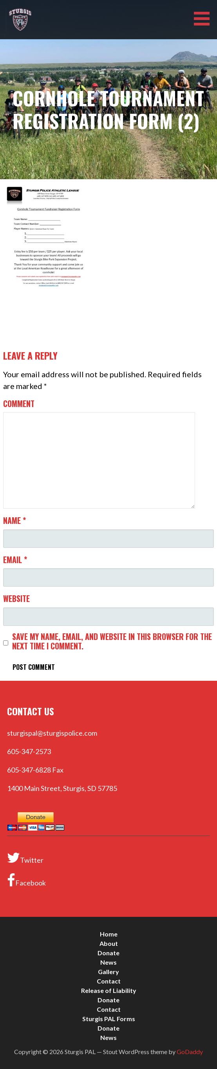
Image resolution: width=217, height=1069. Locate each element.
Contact (109, 981)
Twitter (25, 858)
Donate (108, 952)
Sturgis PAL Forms (108, 1018)
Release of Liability (108, 990)
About (108, 943)
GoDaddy (190, 1051)
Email (15, 559)
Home (109, 934)
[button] (204, 18)
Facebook (26, 880)
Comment (18, 403)
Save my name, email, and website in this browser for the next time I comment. (112, 641)
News (108, 962)
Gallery (108, 971)
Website (16, 598)
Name (14, 520)
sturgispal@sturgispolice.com (52, 733)
